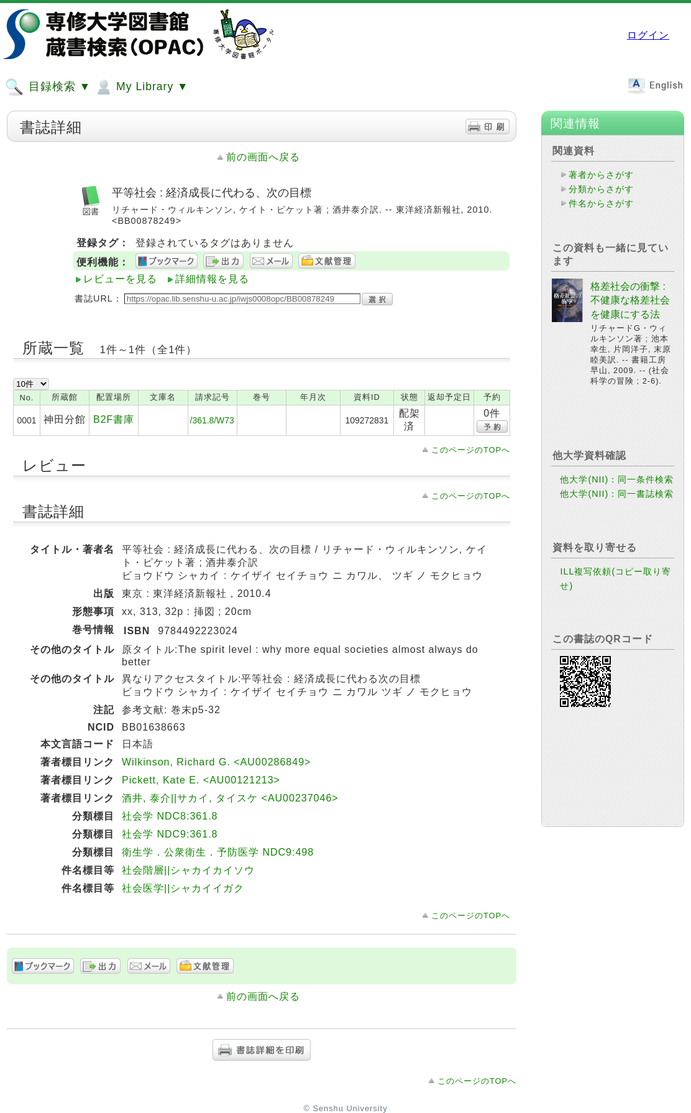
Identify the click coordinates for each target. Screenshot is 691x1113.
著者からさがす (601, 175)
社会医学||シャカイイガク (183, 888)
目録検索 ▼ (48, 87)
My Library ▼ (141, 87)
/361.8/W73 (212, 420)
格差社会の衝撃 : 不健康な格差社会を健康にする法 (630, 300)
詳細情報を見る (212, 279)
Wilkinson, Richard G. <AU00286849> (216, 762)
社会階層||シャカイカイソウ (188, 870)
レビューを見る (120, 279)
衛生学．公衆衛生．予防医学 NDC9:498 (218, 852)
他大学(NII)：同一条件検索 (617, 479)
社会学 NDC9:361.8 (170, 834)
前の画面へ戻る (263, 157)
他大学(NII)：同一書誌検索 (617, 494)
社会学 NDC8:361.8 (170, 816)
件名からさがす (601, 203)
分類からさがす (601, 189)
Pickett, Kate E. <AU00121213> (201, 780)
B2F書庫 (113, 419)
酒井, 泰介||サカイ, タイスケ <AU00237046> (230, 798)
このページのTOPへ (470, 450)
